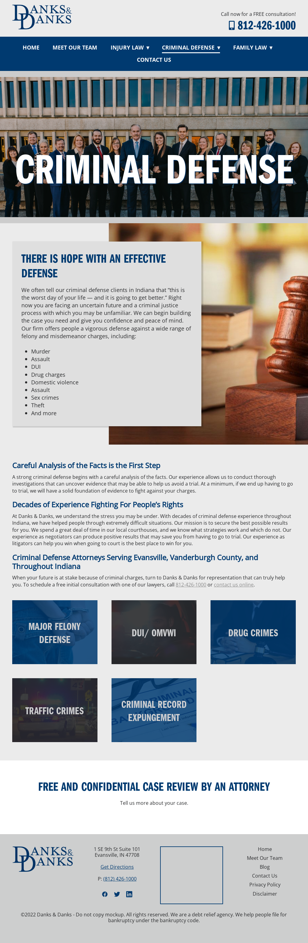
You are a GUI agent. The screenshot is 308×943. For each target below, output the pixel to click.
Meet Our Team (75, 47)
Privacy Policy (264, 884)
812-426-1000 (267, 24)
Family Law (252, 47)
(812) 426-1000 (120, 878)
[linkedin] (129, 894)
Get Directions (117, 866)
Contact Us (154, 60)
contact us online (234, 584)
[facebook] (105, 894)
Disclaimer (265, 893)
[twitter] (117, 894)
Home (31, 47)
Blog (265, 866)
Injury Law (130, 47)
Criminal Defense (191, 47)
